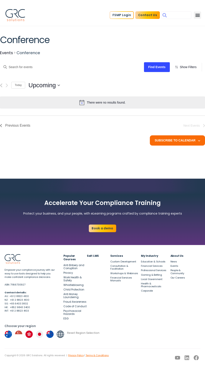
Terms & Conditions (97, 355)
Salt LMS (93, 256)
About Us (177, 256)
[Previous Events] (1, 103)
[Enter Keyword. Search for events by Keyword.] (72, 67)
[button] (197, 15)
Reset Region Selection (83, 333)
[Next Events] (7, 103)
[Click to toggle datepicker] (44, 103)
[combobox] (176, 15)
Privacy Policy (76, 355)
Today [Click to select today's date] (18, 103)
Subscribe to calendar (175, 158)
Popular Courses (69, 257)
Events (6, 52)
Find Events (158, 67)
